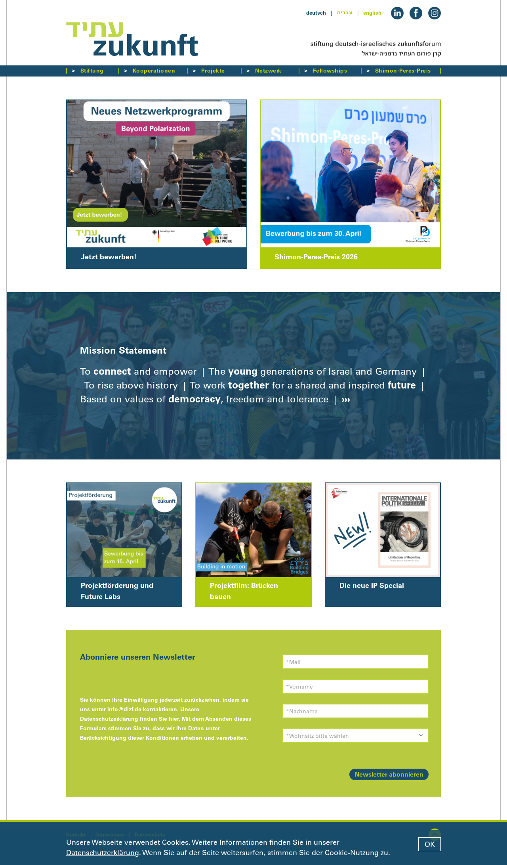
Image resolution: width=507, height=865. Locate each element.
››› (344, 399)
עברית (345, 12)
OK (430, 844)
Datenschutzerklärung (102, 852)
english (372, 13)
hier (174, 718)
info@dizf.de (124, 709)
